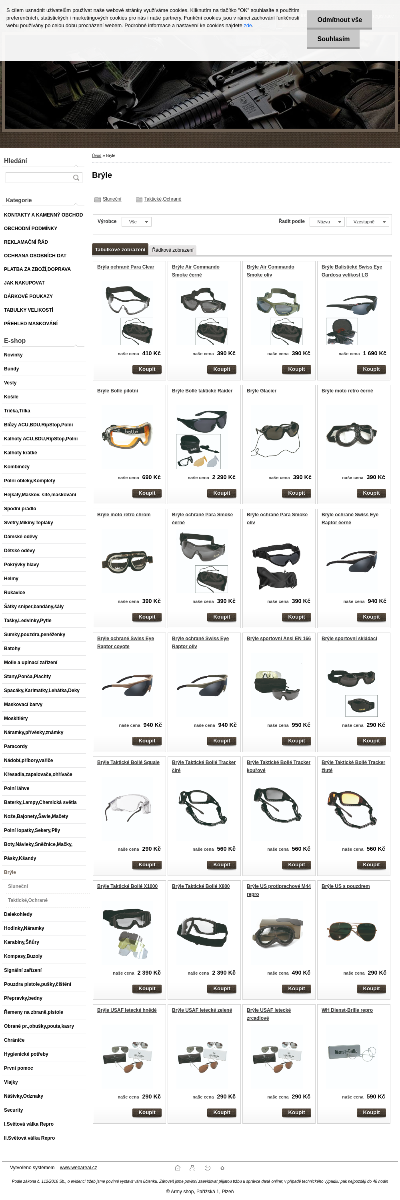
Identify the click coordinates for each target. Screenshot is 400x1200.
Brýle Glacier (261, 391)
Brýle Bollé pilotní (117, 391)
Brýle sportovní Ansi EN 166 (279, 638)
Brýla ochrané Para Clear (125, 267)
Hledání (15, 160)
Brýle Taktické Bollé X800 (201, 886)
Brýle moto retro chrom (123, 514)
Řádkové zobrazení (172, 250)
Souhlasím (333, 39)
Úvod (96, 155)
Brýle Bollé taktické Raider (202, 391)
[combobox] (327, 222)
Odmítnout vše (339, 19)
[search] (76, 178)
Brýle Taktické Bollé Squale (128, 762)
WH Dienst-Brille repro (347, 1010)
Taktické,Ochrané (163, 199)
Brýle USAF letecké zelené (202, 1010)
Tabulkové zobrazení (120, 250)
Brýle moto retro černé (347, 391)
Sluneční (112, 199)
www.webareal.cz (78, 1167)
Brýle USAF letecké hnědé (127, 1010)
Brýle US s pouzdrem (346, 886)
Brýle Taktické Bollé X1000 (127, 886)
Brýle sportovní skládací (349, 638)
